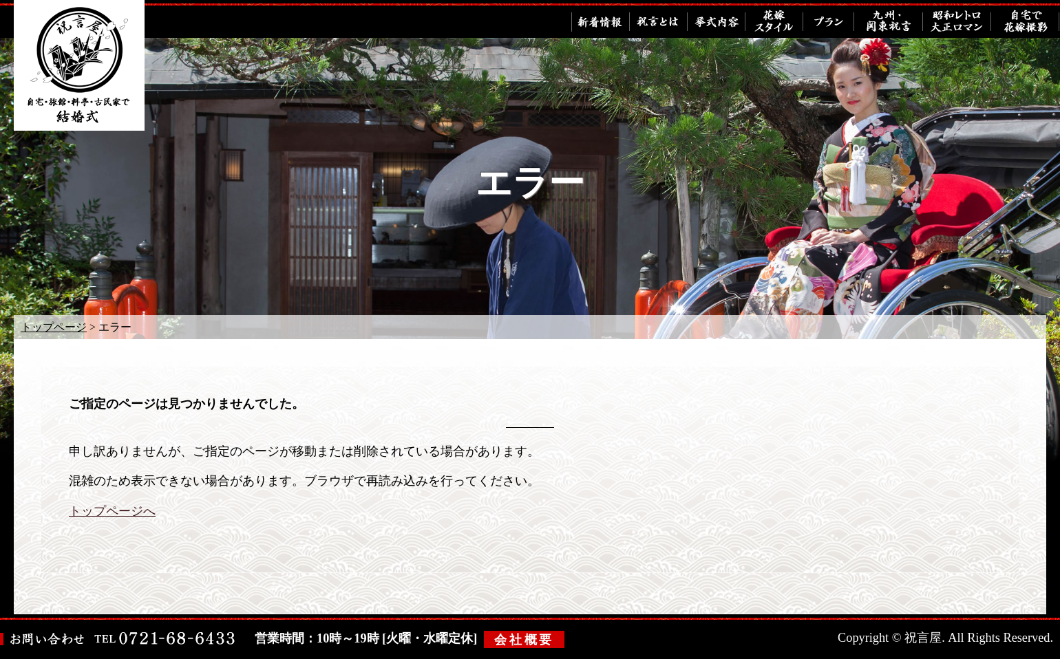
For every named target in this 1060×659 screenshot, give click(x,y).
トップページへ (112, 511)
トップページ (54, 327)
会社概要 (524, 640)
